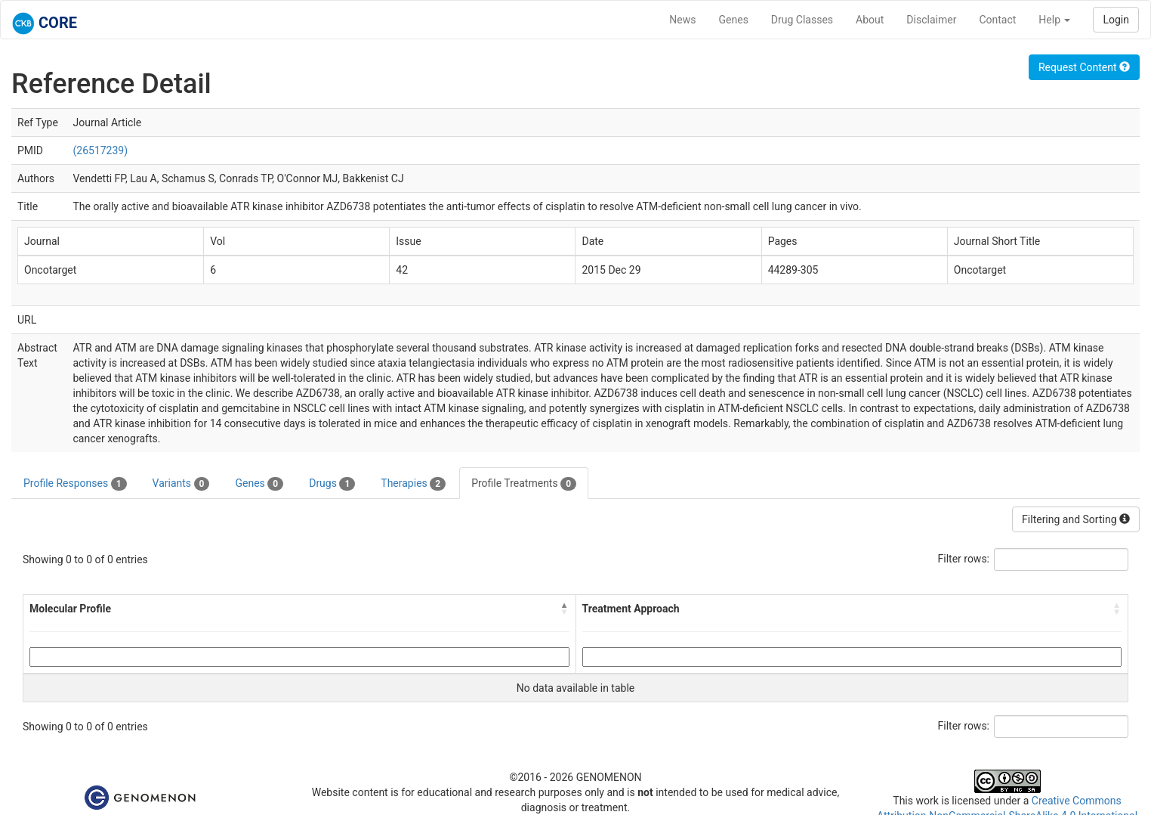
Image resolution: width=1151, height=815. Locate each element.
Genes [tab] (259, 484)
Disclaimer (931, 20)
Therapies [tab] (413, 484)
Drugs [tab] (332, 484)
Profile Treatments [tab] (523, 484)
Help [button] (1054, 20)
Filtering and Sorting (1076, 519)
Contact (997, 20)
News (682, 20)
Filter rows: (964, 559)
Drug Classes (802, 20)
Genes (733, 20)
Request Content (1084, 67)
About (870, 20)
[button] (564, 608)
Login (1116, 20)
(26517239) (100, 150)
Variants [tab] (181, 484)
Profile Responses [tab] (75, 484)
